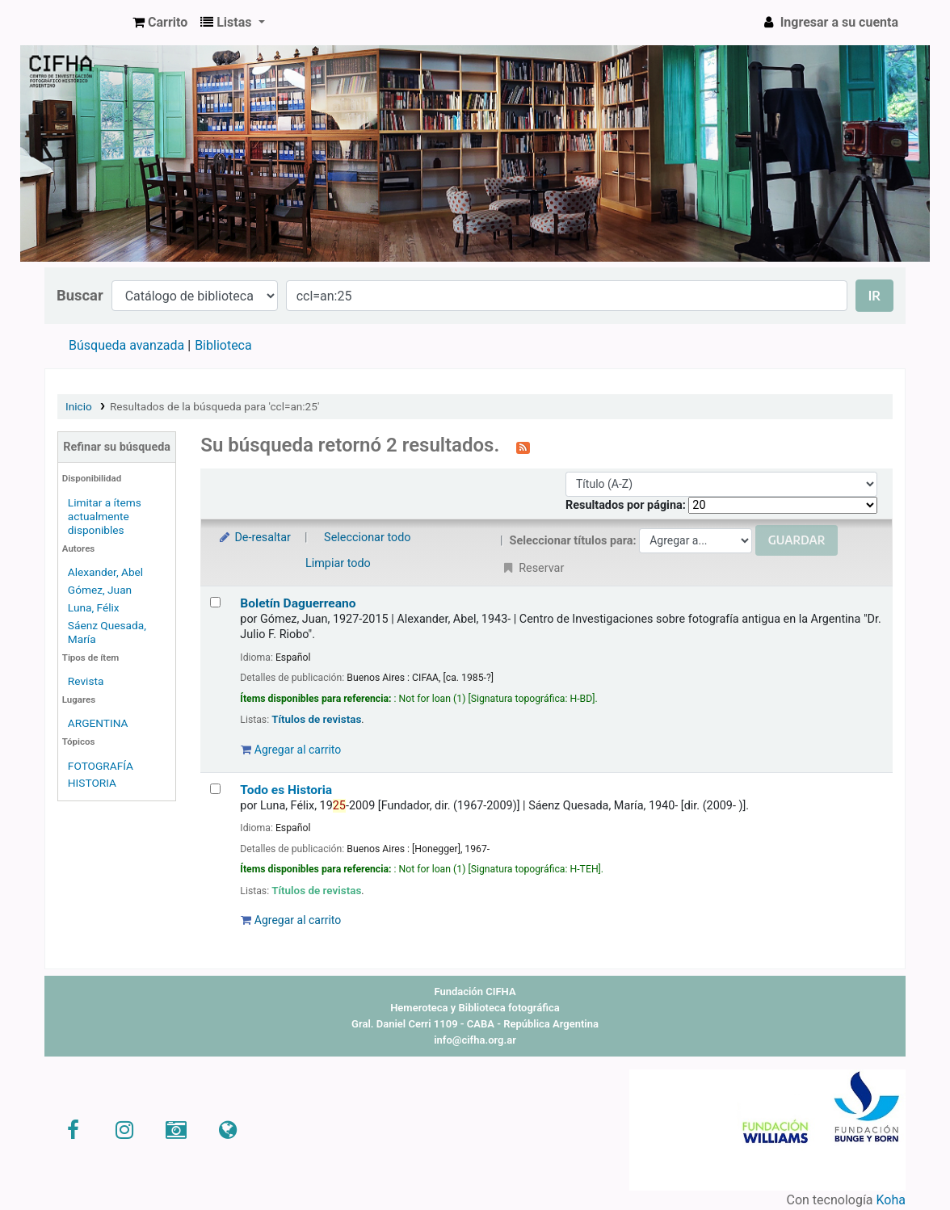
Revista (86, 680)
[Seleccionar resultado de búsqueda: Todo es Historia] (215, 789)
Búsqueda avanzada (126, 345)
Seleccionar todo (367, 537)
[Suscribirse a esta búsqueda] (523, 446)
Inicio (78, 406)
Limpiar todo (338, 563)
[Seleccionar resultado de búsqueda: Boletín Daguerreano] (215, 602)
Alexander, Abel (105, 571)
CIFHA (85, 22)
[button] (160, 22)
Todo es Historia (286, 790)
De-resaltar (253, 537)
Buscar (80, 295)
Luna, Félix (94, 607)
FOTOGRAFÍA (100, 765)
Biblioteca (223, 345)
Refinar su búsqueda (116, 447)
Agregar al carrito (291, 749)
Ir (874, 296)
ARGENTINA (98, 722)
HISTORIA (92, 782)
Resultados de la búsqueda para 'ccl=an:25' (214, 406)
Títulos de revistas (316, 719)
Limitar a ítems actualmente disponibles (104, 516)
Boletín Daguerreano (297, 603)
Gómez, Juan (100, 589)
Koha (891, 1200)
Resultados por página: (626, 505)
